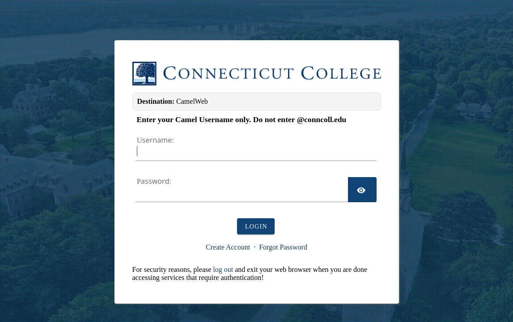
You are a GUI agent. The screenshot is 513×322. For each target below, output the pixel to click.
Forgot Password (283, 247)
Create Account (228, 247)
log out (223, 269)
